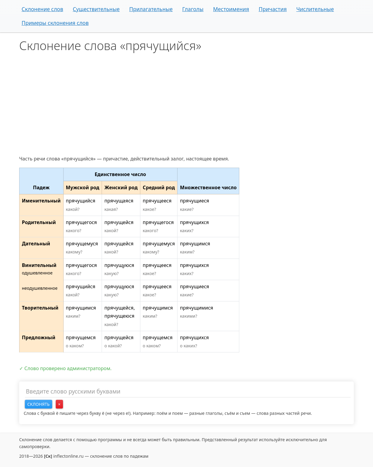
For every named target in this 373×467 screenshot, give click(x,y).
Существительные (96, 9)
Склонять (38, 404)
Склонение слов (42, 9)
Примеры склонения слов (55, 22)
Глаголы (193, 9)
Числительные (315, 9)
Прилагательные (151, 9)
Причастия (273, 9)
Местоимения (231, 9)
